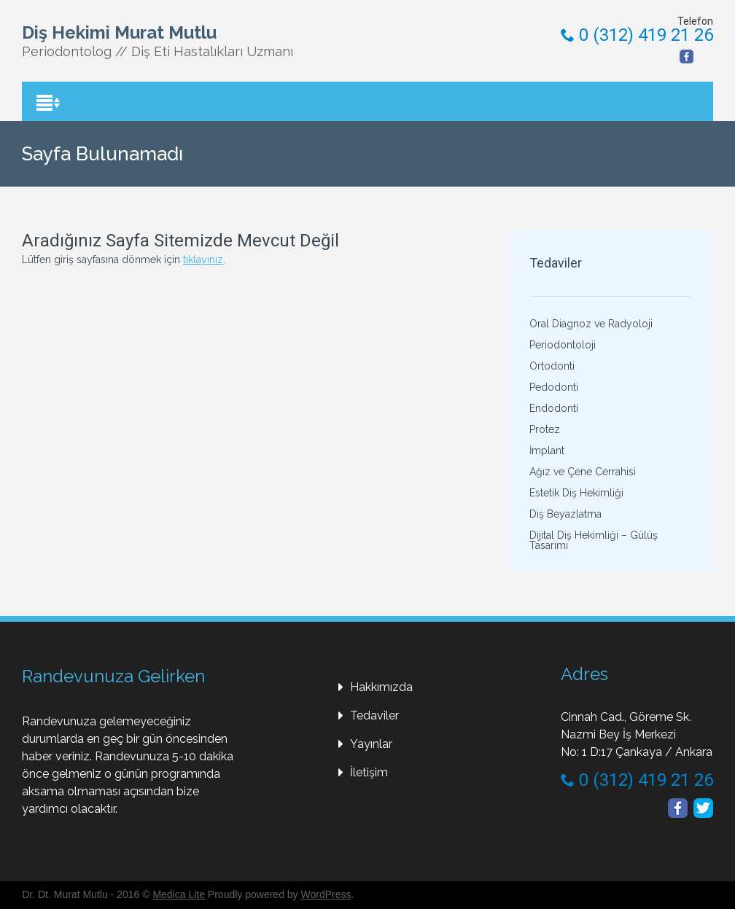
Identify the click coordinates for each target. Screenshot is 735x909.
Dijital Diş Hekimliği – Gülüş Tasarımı (593, 540)
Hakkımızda (381, 687)
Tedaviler (374, 715)
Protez (544, 429)
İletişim (369, 772)
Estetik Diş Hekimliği (576, 493)
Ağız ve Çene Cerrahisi (582, 471)
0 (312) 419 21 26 (637, 35)
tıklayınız (203, 259)
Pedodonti (553, 387)
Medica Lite (178, 894)
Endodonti (553, 408)
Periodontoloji (562, 345)
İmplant (546, 450)
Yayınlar (371, 744)
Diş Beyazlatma (565, 514)
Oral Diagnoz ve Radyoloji (591, 323)
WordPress (326, 894)
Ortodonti (552, 366)
